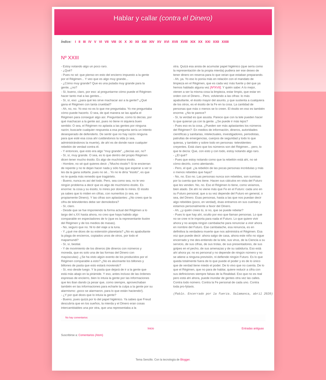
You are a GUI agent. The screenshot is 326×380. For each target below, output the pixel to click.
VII (107, 42)
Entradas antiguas (253, 328)
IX (120, 42)
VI (100, 42)
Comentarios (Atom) (91, 335)
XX (200, 42)
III (84, 42)
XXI (207, 42)
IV (89, 42)
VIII (113, 42)
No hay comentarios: (77, 317)
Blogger (185, 359)
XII (137, 42)
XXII (216, 42)
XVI (166, 42)
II (79, 42)
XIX (193, 42)
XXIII (225, 42)
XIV (151, 42)
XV (159, 42)
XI (130, 42)
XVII (175, 42)
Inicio (151, 328)
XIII (144, 42)
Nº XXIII (70, 57)
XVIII (184, 42)
